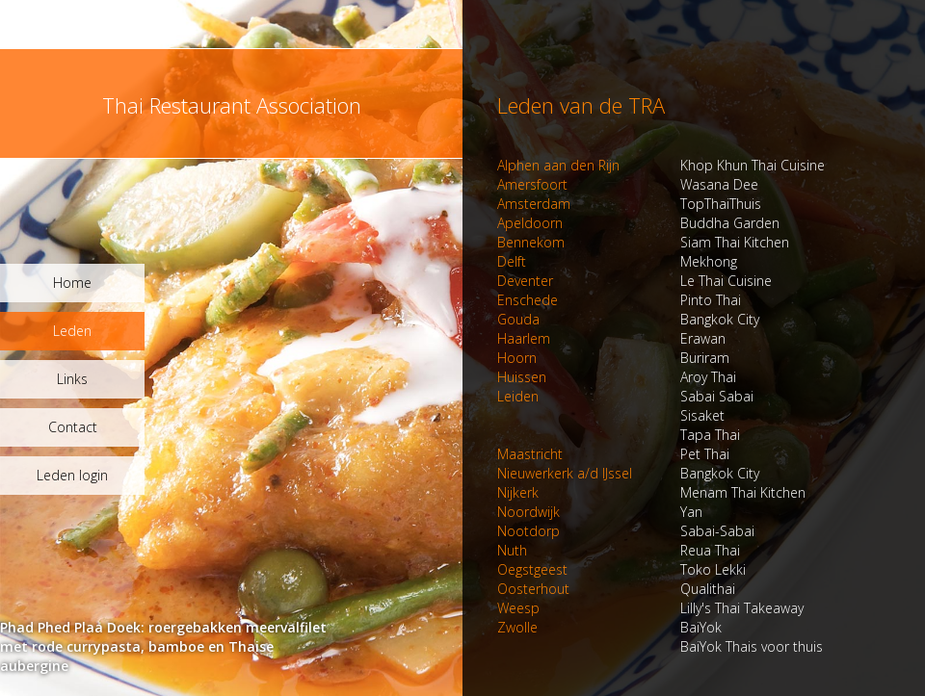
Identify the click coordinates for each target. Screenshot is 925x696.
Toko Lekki (621, 569)
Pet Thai (613, 454)
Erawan (611, 338)
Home (72, 282)
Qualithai (616, 589)
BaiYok (609, 627)
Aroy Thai (616, 377)
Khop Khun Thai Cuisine (661, 165)
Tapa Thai (618, 434)
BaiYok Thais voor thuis (660, 646)
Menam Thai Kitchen (651, 492)
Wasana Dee (627, 184)
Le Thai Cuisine (634, 280)
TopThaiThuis (629, 203)
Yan (599, 512)
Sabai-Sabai (625, 531)
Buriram (613, 357)
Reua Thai (618, 550)
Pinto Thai (619, 300)
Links (72, 379)
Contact (72, 427)
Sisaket (611, 415)
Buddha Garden (638, 223)
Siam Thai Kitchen (643, 242)
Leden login (72, 475)
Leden (72, 331)
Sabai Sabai (625, 396)
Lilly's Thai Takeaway (650, 608)
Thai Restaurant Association (231, 104)
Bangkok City (628, 319)
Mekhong (617, 261)
